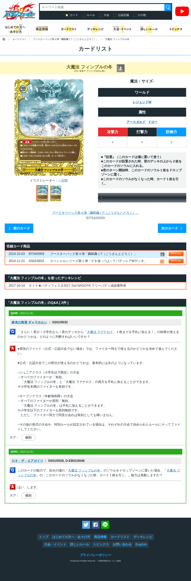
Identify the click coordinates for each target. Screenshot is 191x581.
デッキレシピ (142, 537)
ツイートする (86, 525)
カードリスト (19, 39)
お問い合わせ (122, 544)
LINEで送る (105, 525)
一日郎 (63, 180)
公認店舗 (123, 15)
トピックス (101, 544)
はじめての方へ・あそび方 (71, 537)
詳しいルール (79, 544)
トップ (43, 537)
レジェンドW (142, 102)
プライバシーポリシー (95, 555)
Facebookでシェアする (96, 525)
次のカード (169, 228)
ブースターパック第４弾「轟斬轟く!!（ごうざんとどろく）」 (65, 39)
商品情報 (100, 537)
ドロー (152, 122)
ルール (91, 15)
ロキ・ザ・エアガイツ (27, 460)
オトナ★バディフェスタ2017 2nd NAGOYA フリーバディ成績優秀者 (77, 285)
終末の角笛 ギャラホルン (29, 322)
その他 (142, 15)
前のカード (21, 228)
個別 (28, 437)
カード (74, 15)
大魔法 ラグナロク (100, 332)
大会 (106, 15)
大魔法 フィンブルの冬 (84, 470)
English (141, 544)
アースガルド (136, 122)
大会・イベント (55, 544)
